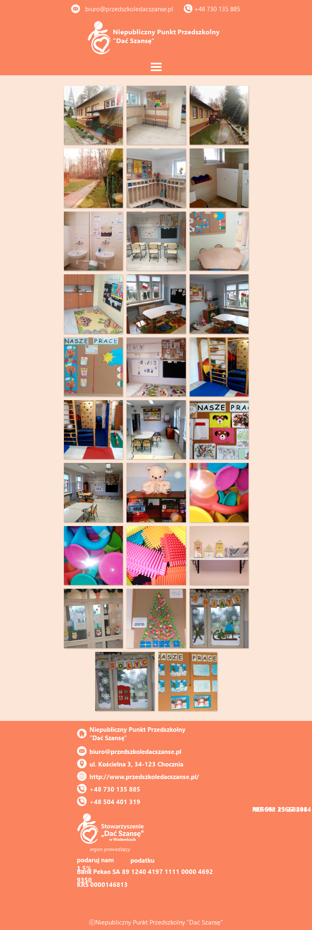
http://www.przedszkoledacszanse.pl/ (144, 776)
